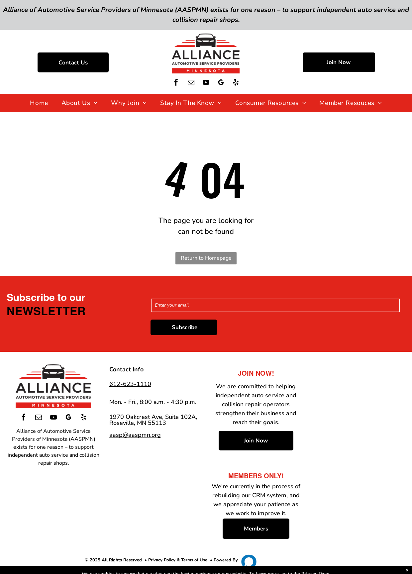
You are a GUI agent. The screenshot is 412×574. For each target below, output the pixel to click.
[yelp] (236, 83)
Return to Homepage (206, 258)
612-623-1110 (130, 384)
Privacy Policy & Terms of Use (177, 560)
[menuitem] (38, 103)
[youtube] (206, 83)
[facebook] (176, 83)
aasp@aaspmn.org (135, 435)
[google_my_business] (221, 83)
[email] (191, 83)
